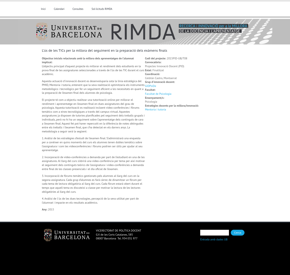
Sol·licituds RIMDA (102, 9)
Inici (43, 9)
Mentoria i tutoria (155, 109)
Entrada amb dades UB (214, 239)
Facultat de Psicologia (158, 94)
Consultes (77, 9)
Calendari (59, 9)
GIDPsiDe (150, 86)
